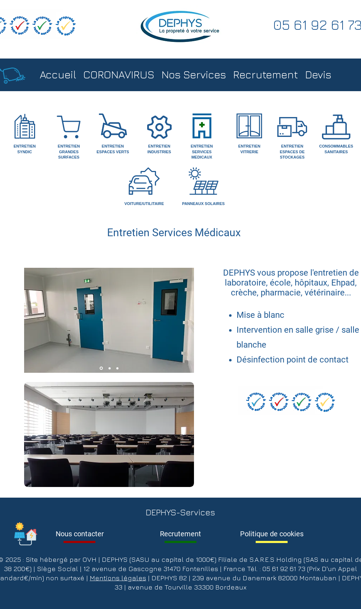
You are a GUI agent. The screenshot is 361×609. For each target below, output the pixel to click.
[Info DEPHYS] (25, 533)
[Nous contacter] (79, 534)
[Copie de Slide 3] (117, 368)
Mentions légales (118, 578)
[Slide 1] (101, 368)
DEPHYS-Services (180, 512)
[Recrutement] (180, 534)
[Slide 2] (110, 368)
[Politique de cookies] (271, 534)
